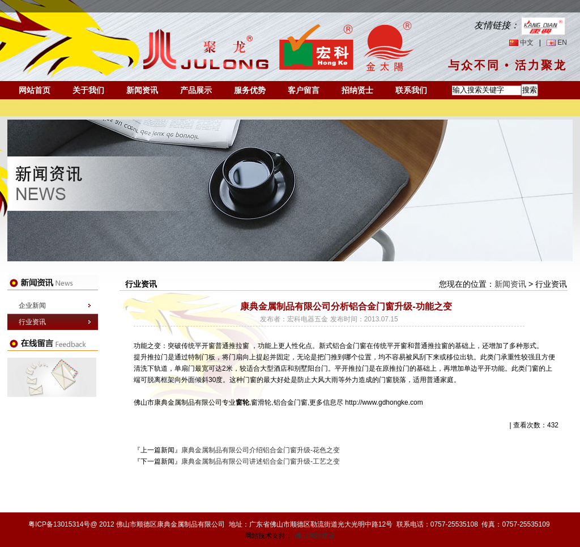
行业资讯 (32, 322)
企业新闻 (32, 305)
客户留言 (303, 90)
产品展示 (196, 90)
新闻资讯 (142, 90)
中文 (527, 42)
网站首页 (34, 90)
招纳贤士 (357, 90)
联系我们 (411, 90)
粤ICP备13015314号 (59, 524)
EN (562, 42)
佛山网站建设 (315, 536)
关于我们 (88, 90)
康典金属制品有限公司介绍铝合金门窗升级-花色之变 (260, 450)
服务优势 (250, 90)
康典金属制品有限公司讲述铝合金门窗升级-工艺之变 (260, 461)
